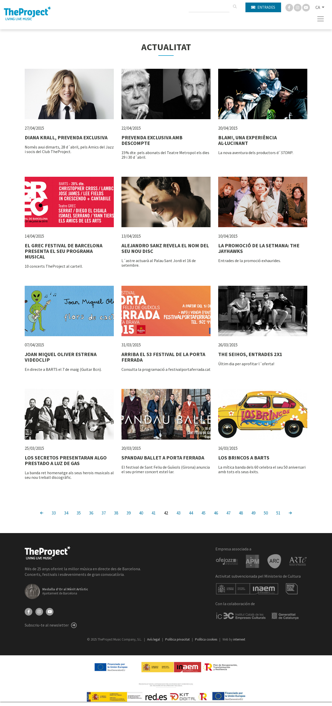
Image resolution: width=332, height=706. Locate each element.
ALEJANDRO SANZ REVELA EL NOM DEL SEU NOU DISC (165, 248)
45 (203, 512)
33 (54, 512)
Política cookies (206, 639)
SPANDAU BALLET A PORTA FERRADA (162, 457)
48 (241, 512)
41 (153, 512)
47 (228, 512)
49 (253, 512)
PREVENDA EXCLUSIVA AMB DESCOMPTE (152, 140)
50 (266, 512)
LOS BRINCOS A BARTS (243, 457)
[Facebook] (289, 7)
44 (191, 512)
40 (141, 512)
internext (239, 639)
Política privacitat (177, 639)
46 (216, 512)
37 (104, 512)
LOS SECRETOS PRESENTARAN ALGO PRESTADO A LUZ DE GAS (66, 460)
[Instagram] (298, 7)
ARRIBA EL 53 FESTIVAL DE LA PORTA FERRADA (163, 357)
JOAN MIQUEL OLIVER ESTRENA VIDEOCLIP (60, 357)
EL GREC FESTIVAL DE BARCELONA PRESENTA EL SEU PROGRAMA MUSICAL (63, 251)
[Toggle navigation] (320, 18)
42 (166, 512)
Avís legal (154, 639)
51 (278, 512)
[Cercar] (235, 7)
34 (66, 512)
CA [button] (318, 7)
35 (79, 512)
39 (129, 512)
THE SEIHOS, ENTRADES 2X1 (250, 354)
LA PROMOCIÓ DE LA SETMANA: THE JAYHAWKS (258, 248)
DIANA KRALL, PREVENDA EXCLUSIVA (66, 137)
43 (178, 512)
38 (116, 512)
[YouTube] (49, 611)
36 (91, 512)
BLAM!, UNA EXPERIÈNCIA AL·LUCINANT (247, 140)
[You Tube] (306, 7)
